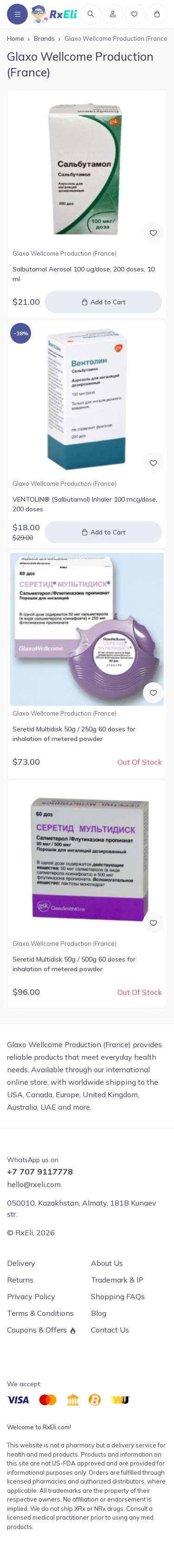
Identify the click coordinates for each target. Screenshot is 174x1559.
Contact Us (110, 1329)
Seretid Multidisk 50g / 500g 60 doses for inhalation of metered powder (74, 964)
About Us (107, 1263)
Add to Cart (108, 302)
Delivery (21, 1263)
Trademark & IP (117, 1279)
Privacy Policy (31, 1296)
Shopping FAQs (118, 1296)
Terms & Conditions (40, 1313)
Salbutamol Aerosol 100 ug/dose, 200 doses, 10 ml (84, 274)
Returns (20, 1279)
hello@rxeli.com (34, 1184)
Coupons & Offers (37, 1329)
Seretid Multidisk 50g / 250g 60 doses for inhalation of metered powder (74, 734)
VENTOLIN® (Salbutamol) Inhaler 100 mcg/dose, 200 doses (85, 504)
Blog (98, 1313)
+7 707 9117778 (40, 1172)
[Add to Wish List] (153, 232)
